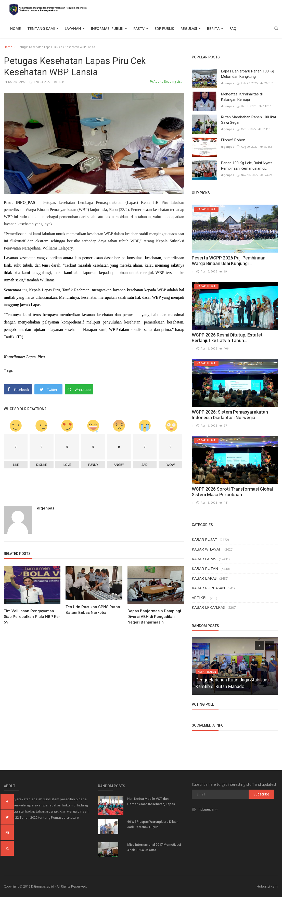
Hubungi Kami (267, 886)
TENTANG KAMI (42, 28)
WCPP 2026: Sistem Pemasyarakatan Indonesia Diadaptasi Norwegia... (230, 414)
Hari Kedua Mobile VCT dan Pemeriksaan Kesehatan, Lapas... (152, 801)
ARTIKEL (199, 597)
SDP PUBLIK (164, 28)
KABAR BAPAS (204, 578)
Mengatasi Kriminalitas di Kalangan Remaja (242, 97)
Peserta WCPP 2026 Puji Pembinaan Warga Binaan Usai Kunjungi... (228, 260)
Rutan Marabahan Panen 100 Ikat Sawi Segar (248, 120)
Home (15, 28)
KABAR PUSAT (204, 539)
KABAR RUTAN (205, 568)
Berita (215, 28)
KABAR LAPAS (15, 82)
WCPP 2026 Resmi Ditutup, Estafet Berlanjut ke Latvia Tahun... (227, 337)
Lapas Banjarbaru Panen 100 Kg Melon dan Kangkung (247, 74)
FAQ (232, 28)
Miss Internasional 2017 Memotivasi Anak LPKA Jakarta (154, 847)
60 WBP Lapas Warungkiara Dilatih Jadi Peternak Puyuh (152, 824)
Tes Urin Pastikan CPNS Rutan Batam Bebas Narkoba (93, 610)
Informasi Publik (109, 28)
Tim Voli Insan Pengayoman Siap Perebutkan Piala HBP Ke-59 (32, 617)
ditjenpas (45, 508)
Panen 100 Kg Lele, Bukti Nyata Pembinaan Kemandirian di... (247, 166)
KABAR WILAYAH (207, 549)
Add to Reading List (166, 81)
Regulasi (191, 28)
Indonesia (205, 809)
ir (193, 271)
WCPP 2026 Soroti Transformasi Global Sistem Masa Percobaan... (232, 491)
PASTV (140, 28)
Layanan (75, 28)
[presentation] (259, 645)
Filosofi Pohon (233, 140)
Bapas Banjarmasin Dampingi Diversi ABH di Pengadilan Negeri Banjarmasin (154, 617)
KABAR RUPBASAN (208, 587)
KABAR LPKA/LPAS (208, 607)
